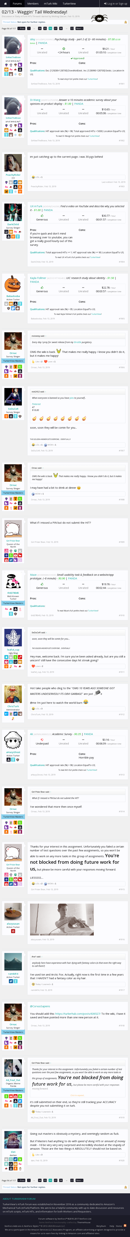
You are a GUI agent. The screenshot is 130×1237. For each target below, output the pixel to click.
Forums (17, 3)
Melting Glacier (59, 16)
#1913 (122, 774)
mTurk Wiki (50, 3)
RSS (125, 1225)
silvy (32, 39)
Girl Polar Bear (13, 540)
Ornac (13, 353)
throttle (77, 342)
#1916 (122, 939)
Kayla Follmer (38, 278)
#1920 (122, 1160)
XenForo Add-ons (13, 1226)
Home (5, 3)
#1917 (122, 990)
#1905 (122, 318)
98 (61, 28)
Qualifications (37, 70)
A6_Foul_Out (13, 1080)
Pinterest (36, 404)
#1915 (122, 889)
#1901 (122, 83)
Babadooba (13, 296)
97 (56, 28)
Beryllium (101, 1226)
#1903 (122, 186)
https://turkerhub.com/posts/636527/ (78, 1013)
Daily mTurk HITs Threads (27, 16)
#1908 (122, 499)
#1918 (122, 1025)
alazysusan (13, 923)
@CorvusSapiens (40, 1006)
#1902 (122, 140)
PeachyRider (13, 174)
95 (45, 28)
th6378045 (13, 592)
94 (40, 28)
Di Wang (35, 100)
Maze (33, 574)
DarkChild (13, 224)
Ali (31, 734)
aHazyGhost (13, 752)
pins (72, 397)
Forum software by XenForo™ (65, 1218)
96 (50, 28)
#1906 (122, 367)
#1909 (122, 542)
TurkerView (92, 79)
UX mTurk (36, 206)
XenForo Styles (31, 1226)
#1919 (122, 1117)
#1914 (122, 811)
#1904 (122, 262)
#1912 (122, 714)
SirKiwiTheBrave (13, 57)
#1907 (122, 450)
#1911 (122, 672)
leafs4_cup (13, 649)
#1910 (122, 615)
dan (13, 1151)
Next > (79, 28)
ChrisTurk (13, 706)
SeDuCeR (13, 408)
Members (33, 3)
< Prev (21, 28)
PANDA (42, 43)
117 (72, 28)
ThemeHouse (83, 1222)
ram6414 (13, 973)
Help (112, 1226)
